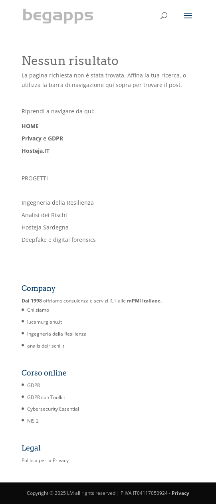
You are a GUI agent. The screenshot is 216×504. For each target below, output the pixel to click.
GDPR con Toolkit (46, 397)
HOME (30, 126)
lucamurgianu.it (44, 321)
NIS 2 (33, 420)
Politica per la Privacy (45, 460)
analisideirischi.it (45, 345)
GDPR (33, 385)
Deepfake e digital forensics (59, 239)
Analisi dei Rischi (44, 215)
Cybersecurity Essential (53, 408)
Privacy (180, 493)
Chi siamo (38, 309)
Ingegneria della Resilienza (58, 202)
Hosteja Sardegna (45, 227)
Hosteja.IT (36, 150)
